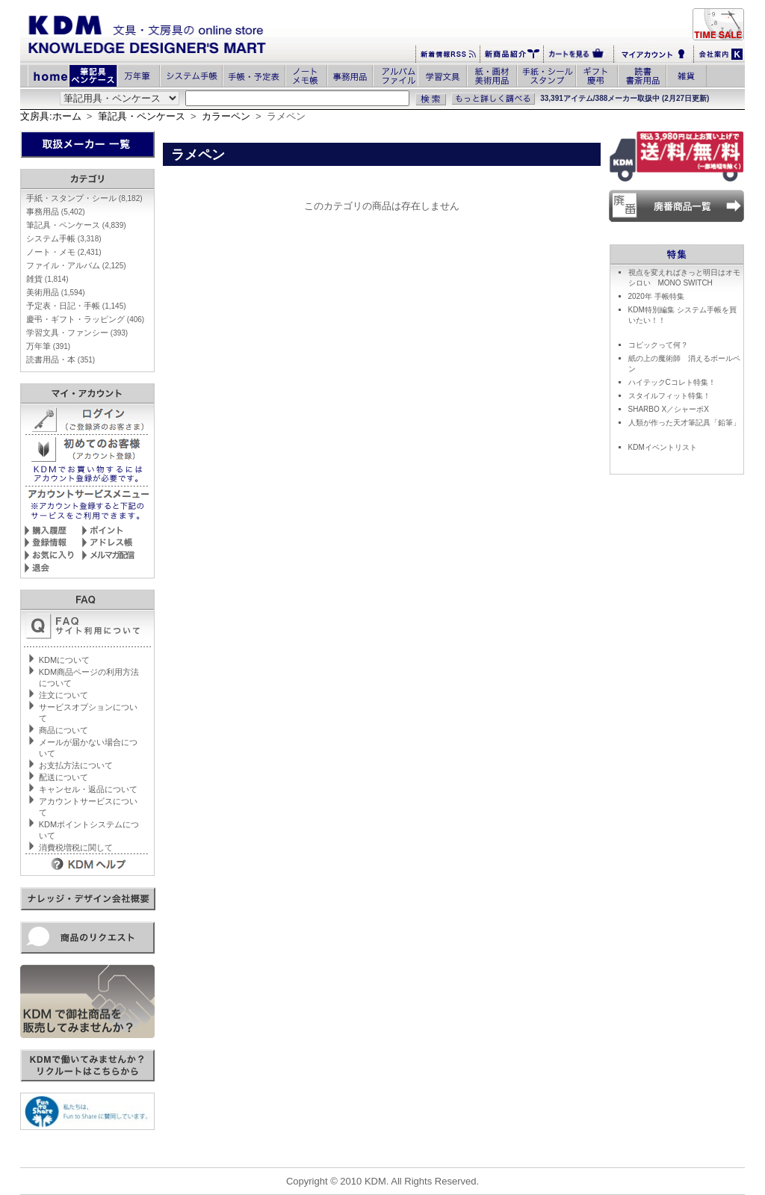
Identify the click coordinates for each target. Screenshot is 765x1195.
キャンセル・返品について (88, 789)
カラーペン (226, 116)
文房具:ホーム (50, 116)
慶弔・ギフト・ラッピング (85, 319)
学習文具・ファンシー (77, 332)
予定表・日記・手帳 (76, 305)
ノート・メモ (64, 251)
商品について (63, 730)
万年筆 (48, 346)
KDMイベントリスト (662, 447)
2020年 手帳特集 (656, 296)
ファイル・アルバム (76, 265)
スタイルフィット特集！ (669, 396)
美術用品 (55, 292)
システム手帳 (64, 238)
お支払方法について (76, 765)
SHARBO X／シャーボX (668, 409)
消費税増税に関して (76, 847)
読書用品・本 (60, 359)
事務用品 (55, 211)
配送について (63, 777)
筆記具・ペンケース (141, 116)
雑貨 (47, 278)
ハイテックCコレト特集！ (672, 382)
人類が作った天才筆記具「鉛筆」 (684, 423)
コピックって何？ (658, 345)
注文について (63, 695)
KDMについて (64, 659)
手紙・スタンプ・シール (84, 198)
